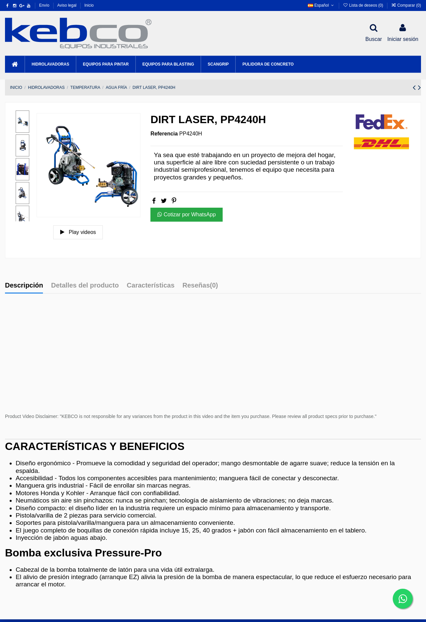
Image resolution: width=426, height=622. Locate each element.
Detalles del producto (84, 285)
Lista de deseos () (363, 5)
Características (150, 285)
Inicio (89, 5)
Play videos (78, 232)
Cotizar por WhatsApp (186, 214)
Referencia (164, 133)
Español (321, 5)
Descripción (24, 285)
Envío (45, 5)
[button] (50, 64)
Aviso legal (67, 5)
